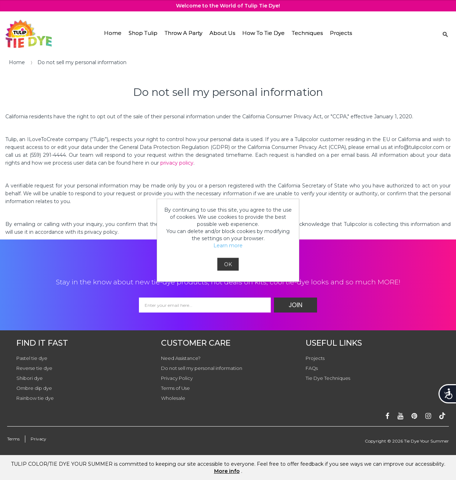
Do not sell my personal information (201, 368)
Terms (13, 439)
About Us (222, 33)
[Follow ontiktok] (442, 416)
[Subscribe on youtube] (400, 416)
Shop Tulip (143, 33)
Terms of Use (175, 388)
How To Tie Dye (263, 33)
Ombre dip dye (34, 388)
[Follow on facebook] (387, 416)
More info (227, 471)
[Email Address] (205, 305)
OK (228, 264)
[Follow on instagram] (428, 416)
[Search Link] (445, 34)
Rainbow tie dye (35, 398)
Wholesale (173, 398)
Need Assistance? (181, 358)
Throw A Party (183, 33)
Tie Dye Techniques (328, 378)
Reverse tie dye (34, 368)
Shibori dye (29, 378)
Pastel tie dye (31, 358)
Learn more (228, 245)
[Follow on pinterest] (414, 416)
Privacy (38, 439)
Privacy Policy (177, 378)
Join (295, 305)
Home (112, 33)
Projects (341, 33)
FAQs (312, 368)
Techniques (307, 33)
